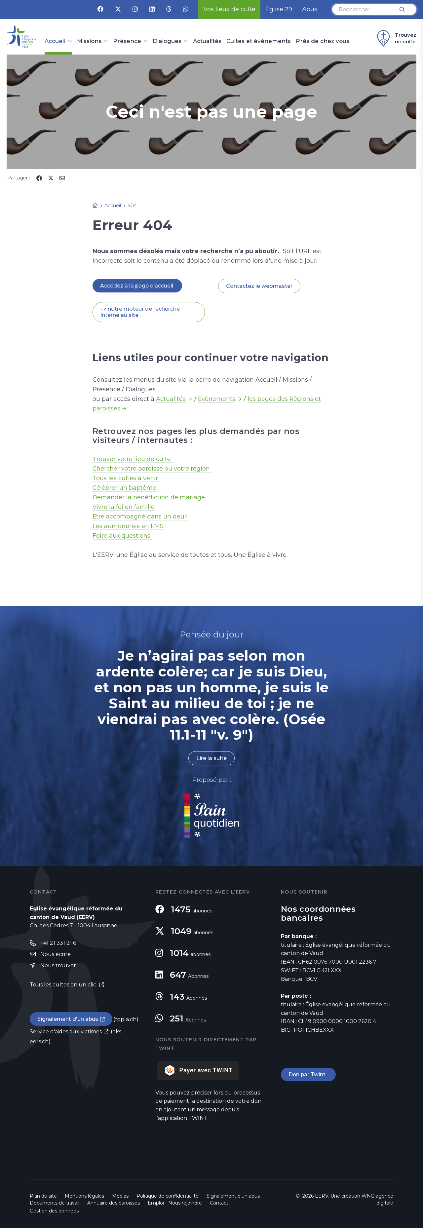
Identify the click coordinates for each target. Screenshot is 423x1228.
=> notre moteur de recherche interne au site (140, 312)
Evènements (217, 399)
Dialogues (167, 41)
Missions (89, 41)
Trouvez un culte (395, 38)
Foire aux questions (122, 536)
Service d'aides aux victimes (66, 1032)
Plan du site (43, 1196)
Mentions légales (84, 1196)
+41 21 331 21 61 (59, 943)
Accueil (55, 41)
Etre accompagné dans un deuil (141, 516)
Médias (120, 1196)
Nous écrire (55, 954)
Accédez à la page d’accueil (137, 286)
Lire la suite (211, 758)
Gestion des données (54, 1211)
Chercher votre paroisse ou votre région (152, 469)
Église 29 (278, 9)
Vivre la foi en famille (124, 507)
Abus (309, 9)
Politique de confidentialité (167, 1196)
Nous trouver (58, 966)
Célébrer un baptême (125, 488)
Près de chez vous (322, 41)
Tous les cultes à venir (126, 478)
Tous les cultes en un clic (63, 985)
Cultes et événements (258, 41)
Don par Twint (308, 1075)
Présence (127, 41)
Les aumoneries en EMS (128, 526)
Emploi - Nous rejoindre (175, 1203)
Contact (219, 1203)
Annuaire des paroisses (113, 1203)
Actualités (207, 41)
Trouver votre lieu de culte (133, 459)
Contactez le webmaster (259, 286)
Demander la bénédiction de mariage (150, 497)
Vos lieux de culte (229, 9)
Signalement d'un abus (68, 1020)
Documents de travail (54, 1203)
